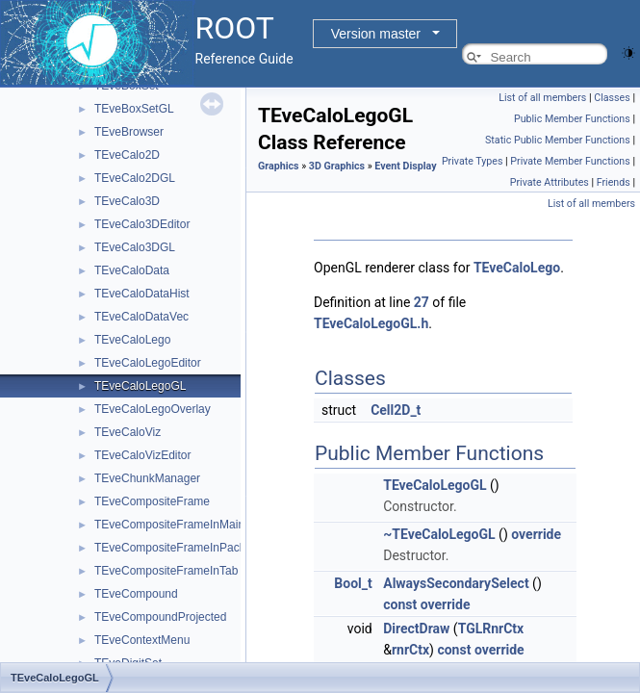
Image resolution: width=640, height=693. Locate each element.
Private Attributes (549, 182)
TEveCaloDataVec (141, 316)
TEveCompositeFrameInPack (169, 547)
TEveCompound (136, 594)
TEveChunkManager (147, 478)
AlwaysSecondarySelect (455, 583)
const (400, 604)
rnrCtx (410, 649)
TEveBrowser (129, 132)
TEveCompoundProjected (160, 617)
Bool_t (352, 583)
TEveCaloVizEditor (143, 455)
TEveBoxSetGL (134, 109)
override (536, 534)
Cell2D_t (396, 410)
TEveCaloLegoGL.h (371, 323)
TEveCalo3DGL (134, 247)
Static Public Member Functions (557, 140)
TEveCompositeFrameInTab (166, 571)
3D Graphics (337, 166)
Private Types (472, 161)
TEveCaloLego (132, 339)
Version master (376, 33)
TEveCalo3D (127, 201)
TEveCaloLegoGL (140, 386)
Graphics (278, 166)
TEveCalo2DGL (134, 178)
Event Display (405, 166)
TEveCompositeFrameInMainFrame (186, 524)
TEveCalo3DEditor (142, 224)
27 (421, 302)
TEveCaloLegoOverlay (152, 409)
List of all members (542, 97)
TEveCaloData (131, 270)
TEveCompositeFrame (152, 501)
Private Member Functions (569, 161)
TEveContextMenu (142, 640)
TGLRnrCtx (491, 628)
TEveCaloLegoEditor (147, 363)
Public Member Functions (572, 119)
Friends (613, 182)
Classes (611, 97)
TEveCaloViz (127, 432)
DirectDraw (416, 628)
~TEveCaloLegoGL (439, 534)
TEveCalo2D (127, 155)
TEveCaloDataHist (142, 293)
